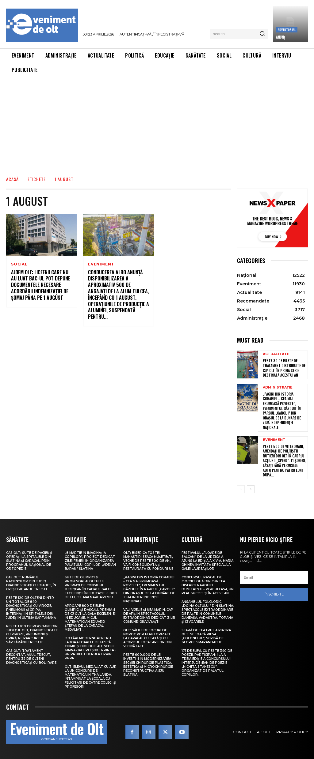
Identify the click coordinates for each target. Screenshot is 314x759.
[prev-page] (241, 489)
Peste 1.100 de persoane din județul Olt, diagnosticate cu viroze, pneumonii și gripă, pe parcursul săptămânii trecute (32, 634)
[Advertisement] (157, 123)
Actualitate (276, 354)
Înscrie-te (274, 594)
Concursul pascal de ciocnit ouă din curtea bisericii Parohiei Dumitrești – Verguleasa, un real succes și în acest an (208, 585)
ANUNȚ (280, 37)
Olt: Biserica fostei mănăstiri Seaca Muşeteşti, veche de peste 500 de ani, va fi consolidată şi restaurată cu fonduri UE (148, 561)
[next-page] (251, 489)
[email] (274, 577)
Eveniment (101, 264)
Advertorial (287, 29)
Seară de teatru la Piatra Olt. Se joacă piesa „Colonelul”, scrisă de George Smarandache (206, 636)
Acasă (12, 179)
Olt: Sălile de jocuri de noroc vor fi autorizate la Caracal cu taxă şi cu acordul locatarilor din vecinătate (147, 638)
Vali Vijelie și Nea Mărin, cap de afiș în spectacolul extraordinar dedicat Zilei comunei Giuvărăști (149, 616)
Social (19, 264)
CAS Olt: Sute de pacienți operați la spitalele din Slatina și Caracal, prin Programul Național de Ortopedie (29, 561)
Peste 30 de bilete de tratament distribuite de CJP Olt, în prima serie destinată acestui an (284, 368)
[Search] (262, 34)
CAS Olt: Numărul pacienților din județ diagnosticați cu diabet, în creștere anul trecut (31, 583)
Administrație (278, 387)
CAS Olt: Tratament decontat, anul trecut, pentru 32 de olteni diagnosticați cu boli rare (31, 657)
